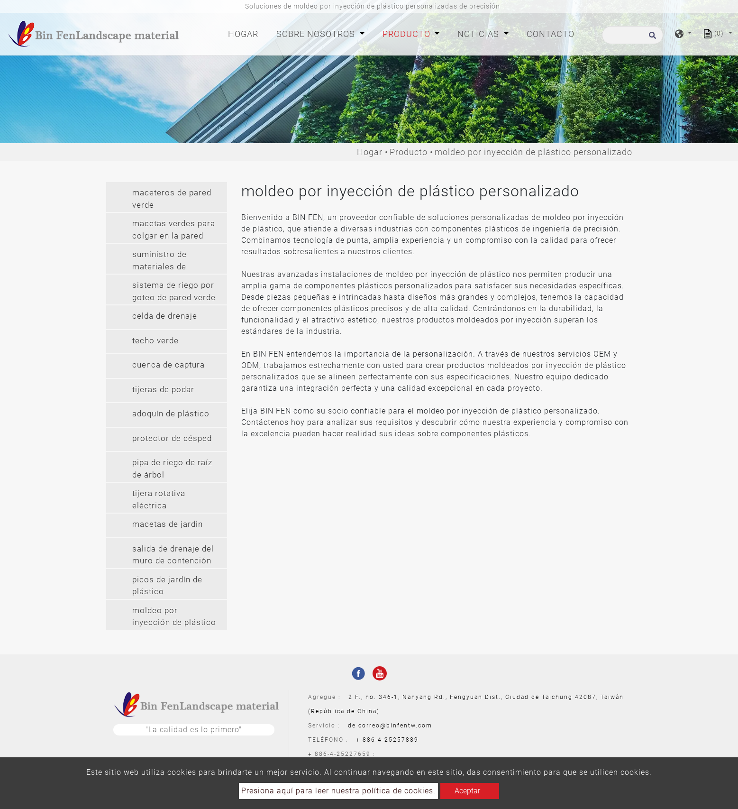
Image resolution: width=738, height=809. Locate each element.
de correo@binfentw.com (390, 725)
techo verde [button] (155, 340)
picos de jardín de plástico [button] (167, 586)
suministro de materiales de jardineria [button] (159, 261)
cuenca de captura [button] (168, 364)
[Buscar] (632, 35)
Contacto (550, 34)
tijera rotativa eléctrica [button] (158, 499)
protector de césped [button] (172, 438)
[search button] (651, 38)
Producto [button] (408, 34)
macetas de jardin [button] (167, 524)
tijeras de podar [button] (163, 389)
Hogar (245, 33)
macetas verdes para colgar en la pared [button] (173, 229)
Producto (409, 152)
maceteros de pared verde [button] (171, 199)
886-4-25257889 (391, 739)
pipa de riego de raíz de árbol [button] (172, 468)
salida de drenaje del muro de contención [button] (173, 555)
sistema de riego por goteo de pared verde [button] (174, 291)
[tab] (166, 197)
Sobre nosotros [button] (316, 34)
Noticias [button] (479, 34)
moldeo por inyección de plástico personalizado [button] (174, 618)
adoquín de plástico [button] (171, 413)
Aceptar (467, 790)
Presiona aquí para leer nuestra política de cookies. (338, 790)
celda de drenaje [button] (164, 316)
